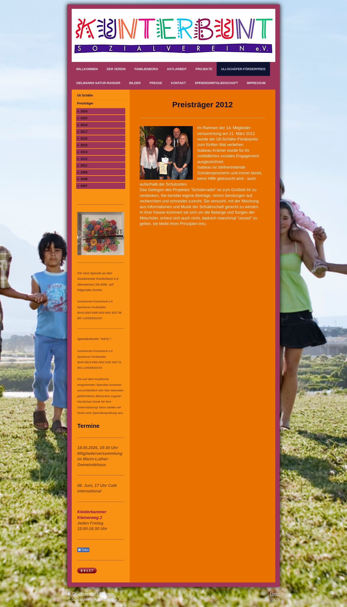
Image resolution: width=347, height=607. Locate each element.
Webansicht (269, 599)
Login (275, 594)
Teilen (83, 549)
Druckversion (82, 594)
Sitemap (106, 594)
